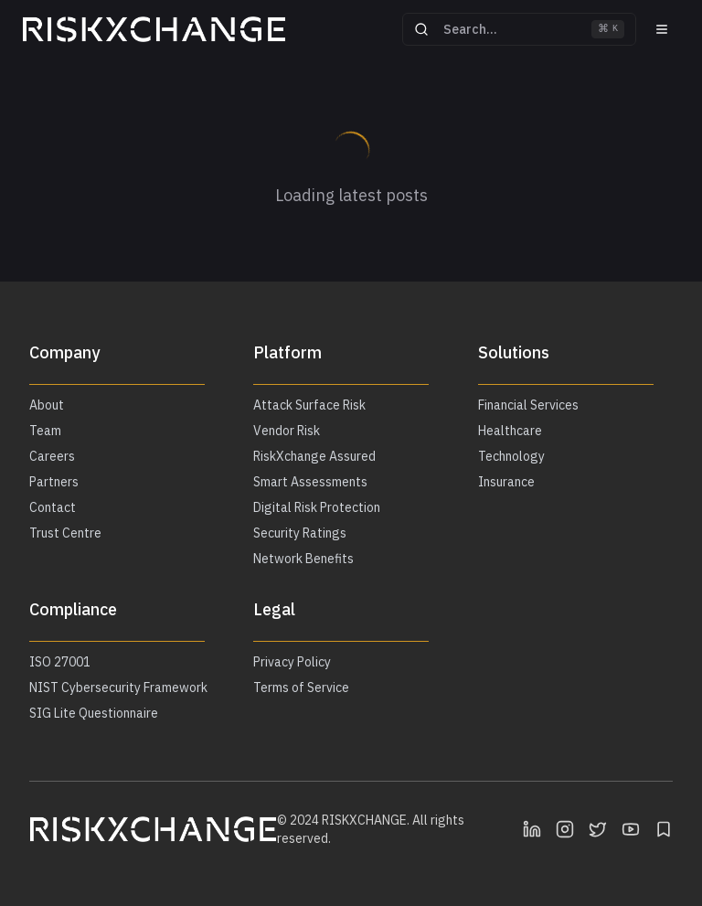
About (46, 405)
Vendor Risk (286, 430)
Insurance (506, 482)
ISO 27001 (59, 662)
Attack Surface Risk (309, 405)
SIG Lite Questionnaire (93, 713)
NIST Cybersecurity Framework (118, 687)
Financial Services (528, 405)
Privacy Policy (292, 662)
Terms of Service (301, 687)
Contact (52, 507)
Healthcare (510, 430)
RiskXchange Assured (314, 456)
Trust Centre (65, 533)
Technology (511, 456)
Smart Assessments (310, 482)
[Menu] (662, 29)
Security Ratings (299, 533)
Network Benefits (303, 558)
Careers (52, 456)
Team (45, 430)
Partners (54, 482)
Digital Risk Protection (316, 507)
